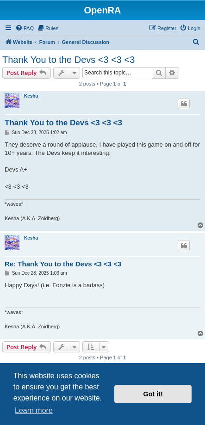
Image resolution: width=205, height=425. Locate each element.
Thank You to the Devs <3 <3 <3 (68, 60)
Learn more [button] (34, 410)
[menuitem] (24, 28)
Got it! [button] (153, 394)
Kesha (31, 96)
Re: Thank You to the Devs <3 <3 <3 (63, 264)
